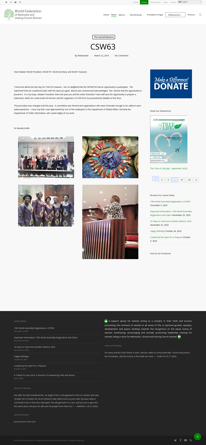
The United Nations (104, 37)
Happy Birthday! (157, 231)
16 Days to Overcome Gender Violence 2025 (170, 221)
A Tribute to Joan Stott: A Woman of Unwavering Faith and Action (44, 375)
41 (182, 179)
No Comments (121, 55)
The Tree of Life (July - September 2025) (168, 168)
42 (189, 179)
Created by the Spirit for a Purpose (166, 237)
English (183, 2)
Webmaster (83, 55)
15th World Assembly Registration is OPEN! (170, 201)
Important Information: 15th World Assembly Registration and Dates (45, 337)
